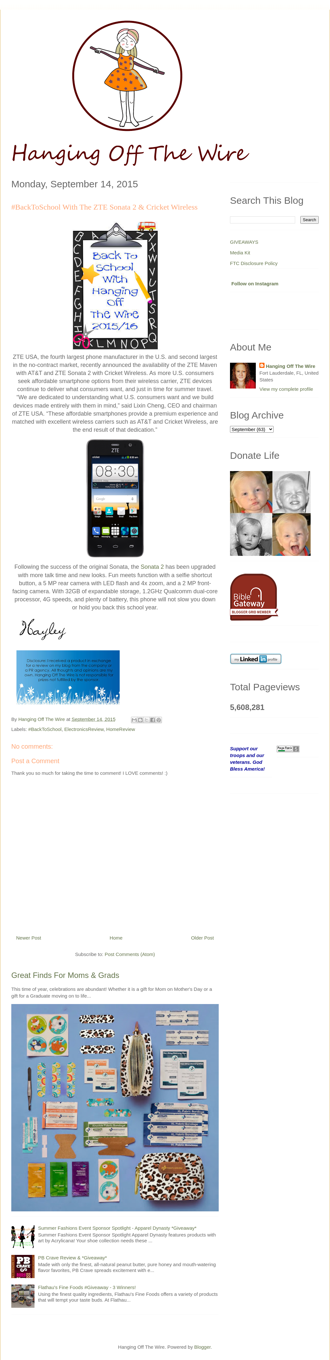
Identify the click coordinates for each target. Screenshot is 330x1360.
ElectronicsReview (84, 729)
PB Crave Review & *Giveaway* (72, 1257)
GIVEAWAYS (244, 242)
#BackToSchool (45, 729)
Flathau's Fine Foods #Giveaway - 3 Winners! (87, 1287)
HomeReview (120, 729)
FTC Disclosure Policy (254, 263)
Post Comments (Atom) (130, 954)
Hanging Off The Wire (290, 366)
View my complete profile (286, 389)
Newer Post (28, 938)
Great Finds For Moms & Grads (65, 975)
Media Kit (240, 252)
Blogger (202, 1347)
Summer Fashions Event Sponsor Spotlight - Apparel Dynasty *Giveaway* (117, 1228)
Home (116, 938)
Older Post (202, 938)
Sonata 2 (152, 567)
